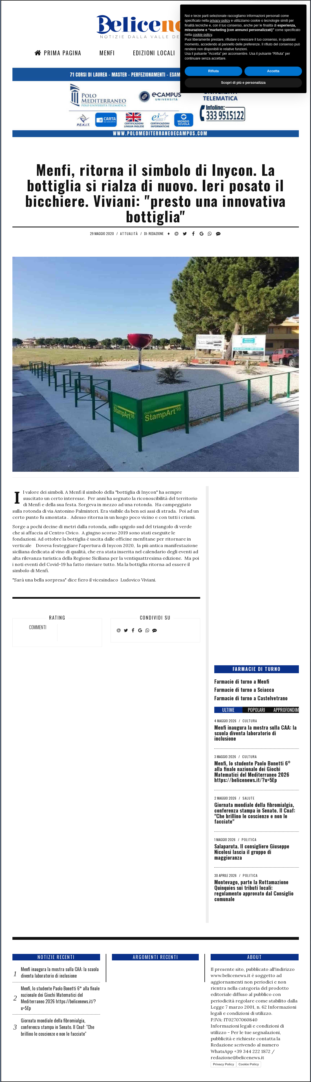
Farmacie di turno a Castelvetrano (251, 698)
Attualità (129, 233)
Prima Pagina (57, 53)
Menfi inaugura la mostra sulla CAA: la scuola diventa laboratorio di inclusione (255, 733)
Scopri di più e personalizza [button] (243, 1067)
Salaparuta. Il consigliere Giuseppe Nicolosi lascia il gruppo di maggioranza (251, 851)
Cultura (249, 720)
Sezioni (203, 53)
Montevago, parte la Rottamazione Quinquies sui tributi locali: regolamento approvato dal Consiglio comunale (254, 890)
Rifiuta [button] (213, 1055)
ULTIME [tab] (228, 710)
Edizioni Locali (154, 53)
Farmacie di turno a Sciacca (244, 689)
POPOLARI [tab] (256, 710)
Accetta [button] (273, 1055)
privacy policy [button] (220, 1005)
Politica (249, 839)
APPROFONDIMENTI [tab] (286, 710)
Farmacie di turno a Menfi (241, 681)
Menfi (107, 53)
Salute (248, 798)
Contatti (244, 53)
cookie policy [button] (202, 1019)
